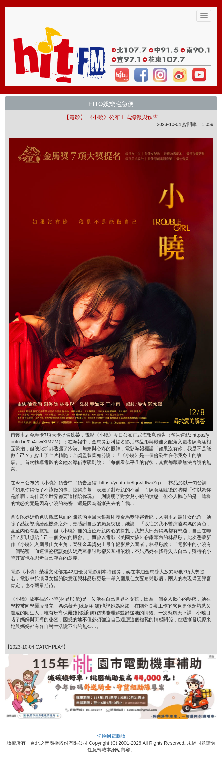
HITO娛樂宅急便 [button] (111, 104)
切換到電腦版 (111, 736)
